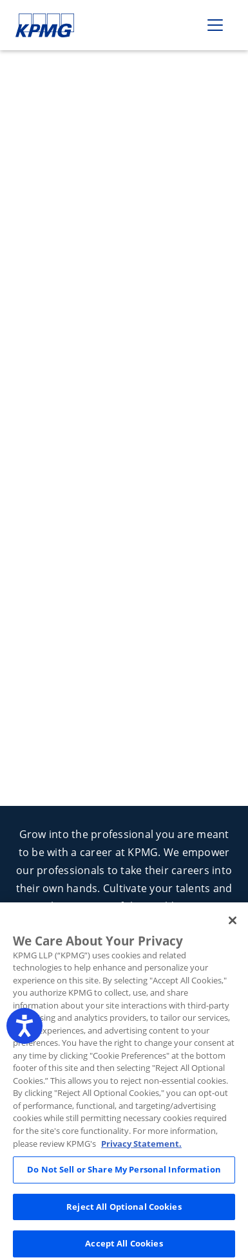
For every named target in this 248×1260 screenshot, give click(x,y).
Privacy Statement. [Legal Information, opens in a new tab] (141, 1152)
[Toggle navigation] (215, 25)
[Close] (232, 929)
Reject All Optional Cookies (124, 1215)
